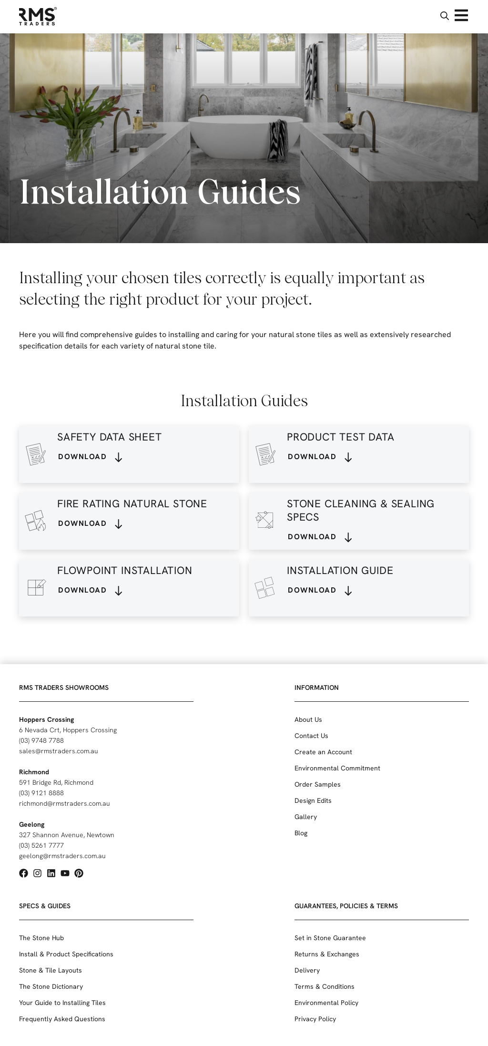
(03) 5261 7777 (41, 845)
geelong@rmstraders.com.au (62, 855)
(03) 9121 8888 (41, 793)
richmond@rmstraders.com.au (64, 803)
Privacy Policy (315, 1019)
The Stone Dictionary (51, 986)
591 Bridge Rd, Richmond (56, 782)
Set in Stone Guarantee (330, 937)
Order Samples (318, 784)
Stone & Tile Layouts (50, 970)
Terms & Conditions (325, 986)
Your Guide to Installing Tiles (62, 1002)
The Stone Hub (41, 937)
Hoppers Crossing (46, 719)
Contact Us (311, 735)
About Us (308, 719)
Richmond (34, 772)
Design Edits (313, 800)
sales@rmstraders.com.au (58, 751)
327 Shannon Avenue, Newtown (66, 835)
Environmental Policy (326, 1002)
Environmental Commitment (337, 768)
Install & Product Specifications (66, 954)
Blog (301, 833)
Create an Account (323, 752)
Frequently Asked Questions (62, 1019)
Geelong (31, 824)
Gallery (306, 816)
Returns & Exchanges (327, 954)
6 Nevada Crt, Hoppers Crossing (68, 730)
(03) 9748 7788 (41, 740)
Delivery (307, 970)
